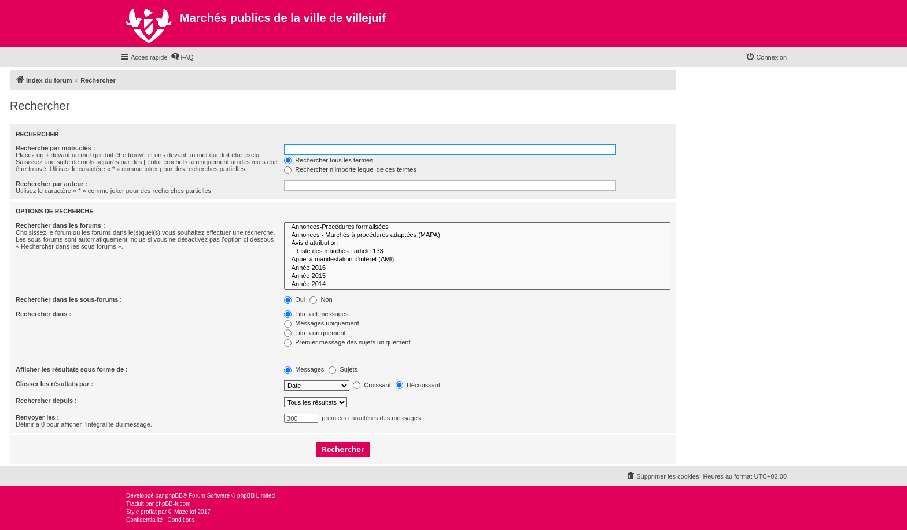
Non (320, 299)
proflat (149, 512)
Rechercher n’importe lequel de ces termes (350, 169)
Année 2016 (477, 268)
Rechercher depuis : (46, 400)
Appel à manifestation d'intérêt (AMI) (477, 259)
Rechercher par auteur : (51, 183)
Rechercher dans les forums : (60, 225)
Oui (294, 299)
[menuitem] (182, 57)
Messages (304, 369)
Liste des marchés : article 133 (477, 251)
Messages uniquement (321, 323)
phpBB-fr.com (173, 504)
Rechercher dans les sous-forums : (69, 299)
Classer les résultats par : (54, 383)
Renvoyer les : (37, 417)
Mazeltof (185, 512)
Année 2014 (477, 284)
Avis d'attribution (477, 243)
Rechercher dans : (43, 313)
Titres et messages (316, 313)
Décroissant (418, 384)
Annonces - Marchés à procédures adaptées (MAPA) (477, 235)
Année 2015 (477, 276)
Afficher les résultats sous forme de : (72, 369)
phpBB (174, 495)
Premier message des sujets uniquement (347, 342)
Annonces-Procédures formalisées (477, 227)
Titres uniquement (315, 332)
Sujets (343, 369)
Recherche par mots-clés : (55, 147)
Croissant (372, 384)
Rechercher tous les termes (328, 160)
